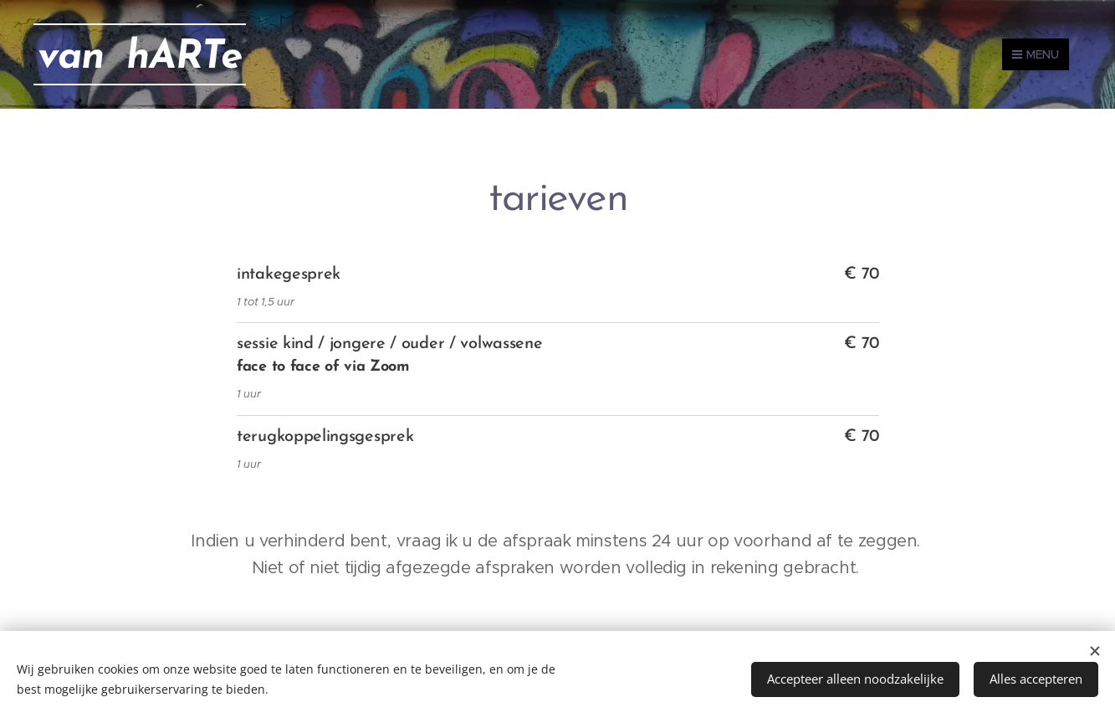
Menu (1035, 54)
